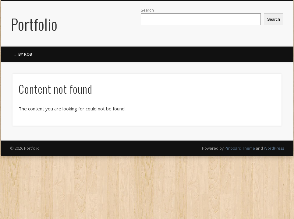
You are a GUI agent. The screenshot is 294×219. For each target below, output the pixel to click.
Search (147, 10)
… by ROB (23, 54)
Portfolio (34, 23)
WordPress (274, 148)
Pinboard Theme (240, 148)
